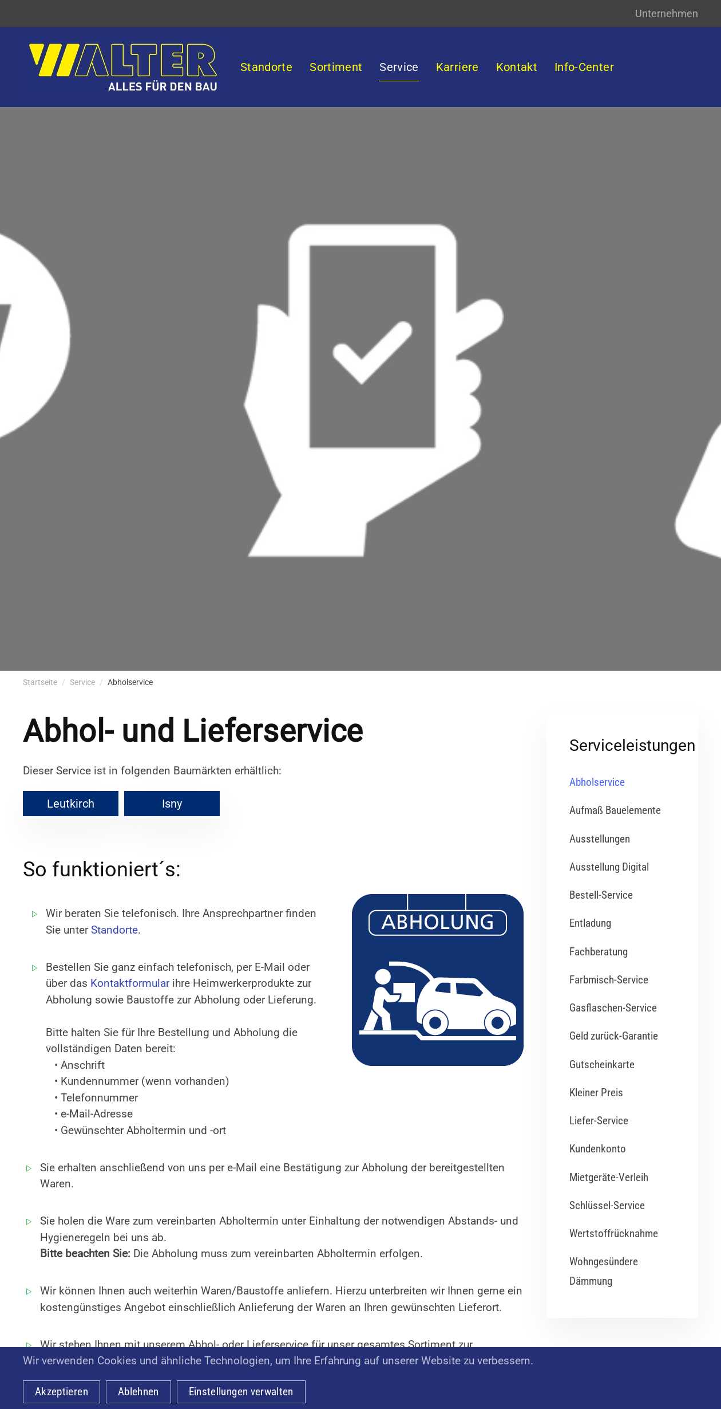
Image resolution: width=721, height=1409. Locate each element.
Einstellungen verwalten (241, 1391)
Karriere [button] (457, 67)
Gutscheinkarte (602, 1064)
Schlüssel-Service (607, 1205)
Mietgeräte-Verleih (608, 1177)
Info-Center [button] (584, 67)
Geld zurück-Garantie (613, 1035)
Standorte (114, 929)
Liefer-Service (598, 1120)
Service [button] (398, 67)
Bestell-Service (601, 895)
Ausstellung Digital (609, 866)
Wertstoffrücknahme (613, 1233)
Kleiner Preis (596, 1092)
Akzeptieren (61, 1391)
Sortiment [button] (336, 67)
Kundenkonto (597, 1148)
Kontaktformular (129, 983)
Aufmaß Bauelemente (615, 810)
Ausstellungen (599, 838)
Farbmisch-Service (608, 979)
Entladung (590, 923)
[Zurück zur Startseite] (123, 67)
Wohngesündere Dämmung (603, 1271)
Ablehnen (138, 1391)
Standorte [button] (266, 67)
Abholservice (597, 782)
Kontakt (516, 67)
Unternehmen (666, 13)
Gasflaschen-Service (613, 1007)
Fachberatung (598, 951)
